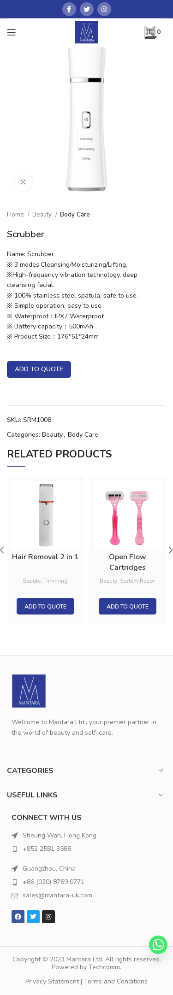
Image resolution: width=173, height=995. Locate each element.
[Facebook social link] (69, 9)
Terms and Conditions (116, 981)
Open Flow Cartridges (127, 562)
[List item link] (86, 849)
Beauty (42, 215)
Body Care (75, 215)
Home (16, 215)
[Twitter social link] (87, 9)
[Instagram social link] (104, 9)
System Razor (137, 581)
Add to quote (39, 369)
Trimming (55, 581)
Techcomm (104, 967)
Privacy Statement (52, 981)
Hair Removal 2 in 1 (45, 557)
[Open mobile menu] (11, 32)
